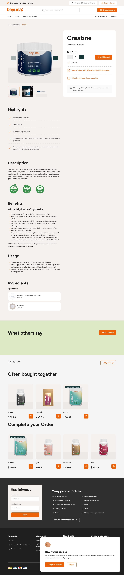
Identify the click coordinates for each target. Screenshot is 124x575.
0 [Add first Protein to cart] (85, 416)
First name (14, 495)
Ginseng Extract (58, 509)
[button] (55, 58)
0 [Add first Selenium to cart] (85, 466)
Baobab (85, 505)
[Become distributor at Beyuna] (83, 3)
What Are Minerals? (89, 496)
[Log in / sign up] (108, 3)
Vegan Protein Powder (61, 500)
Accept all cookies (54, 564)
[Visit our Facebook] (19, 361)
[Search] (60, 10)
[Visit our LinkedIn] (14, 361)
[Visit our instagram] (9, 361)
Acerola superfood (59, 496)
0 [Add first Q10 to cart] (58, 466)
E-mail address (16, 504)
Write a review (108, 332)
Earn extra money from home (63, 505)
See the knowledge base (65, 519)
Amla (84, 509)
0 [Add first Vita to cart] (113, 466)
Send (25, 515)
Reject (71, 564)
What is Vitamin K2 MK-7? (91, 500)
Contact (114, 16)
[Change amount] (81, 57)
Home (9, 16)
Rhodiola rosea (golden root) (92, 513)
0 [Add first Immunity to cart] (58, 416)
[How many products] (75, 57)
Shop (17, 16)
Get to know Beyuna (16, 549)
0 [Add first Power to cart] (30, 416)
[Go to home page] (8, 24)
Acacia (55, 513)
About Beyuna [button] (101, 16)
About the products (30, 16)
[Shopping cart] (107, 10)
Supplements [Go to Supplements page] (16, 25)
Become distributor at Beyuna (19, 545)
